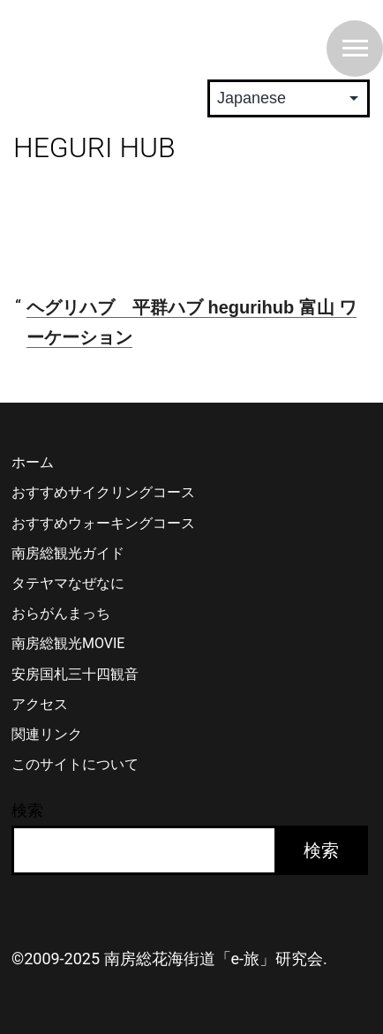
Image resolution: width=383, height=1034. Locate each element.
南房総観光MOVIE (67, 643)
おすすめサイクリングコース (103, 492)
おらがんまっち (60, 613)
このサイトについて (75, 764)
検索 (27, 810)
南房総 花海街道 (123, 39)
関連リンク (46, 734)
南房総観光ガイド (67, 553)
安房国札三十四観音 (75, 674)
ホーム (32, 462)
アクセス (39, 704)
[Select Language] (288, 98)
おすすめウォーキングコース (103, 523)
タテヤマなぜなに (67, 583)
